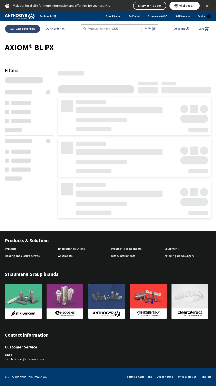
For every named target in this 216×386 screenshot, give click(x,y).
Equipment (172, 249)
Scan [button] (150, 29)
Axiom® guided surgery (179, 256)
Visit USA (184, 5)
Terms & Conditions (139, 377)
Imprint (206, 377)
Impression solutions (71, 249)
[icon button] (207, 6)
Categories (22, 29)
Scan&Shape (113, 16)
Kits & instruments (123, 256)
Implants (10, 249)
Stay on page (149, 5)
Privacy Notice (187, 377)
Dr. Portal (134, 16)
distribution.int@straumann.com (24, 360)
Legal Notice (165, 377)
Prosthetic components (126, 249)
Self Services (182, 16)
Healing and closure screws (22, 256)
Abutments (65, 256)
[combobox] (114, 29)
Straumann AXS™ (157, 16)
